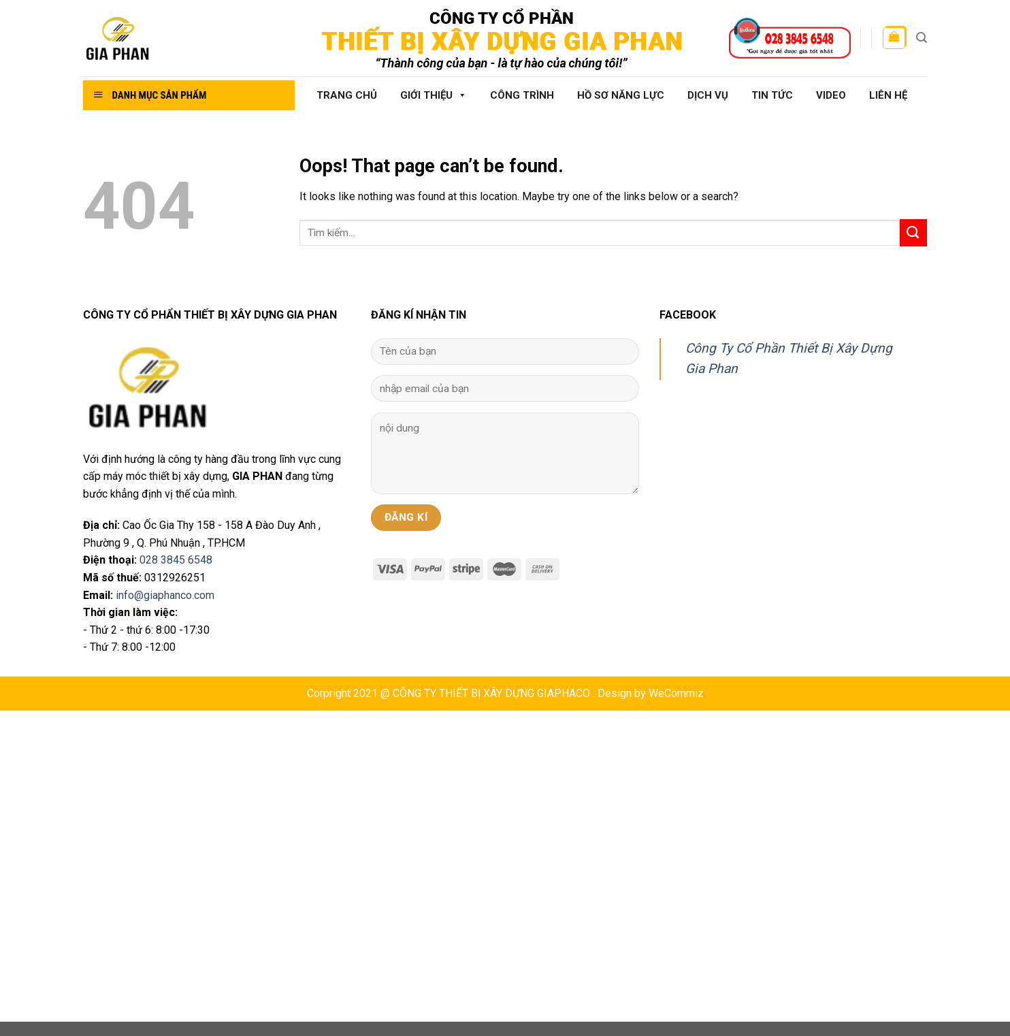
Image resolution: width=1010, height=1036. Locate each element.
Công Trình (522, 95)
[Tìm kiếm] (921, 38)
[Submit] (913, 232)
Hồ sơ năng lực (620, 95)
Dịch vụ (707, 95)
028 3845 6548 (176, 559)
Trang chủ (346, 95)
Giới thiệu (433, 95)
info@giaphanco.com (165, 595)
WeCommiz (676, 693)
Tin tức (772, 95)
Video (831, 95)
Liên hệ (888, 95)
